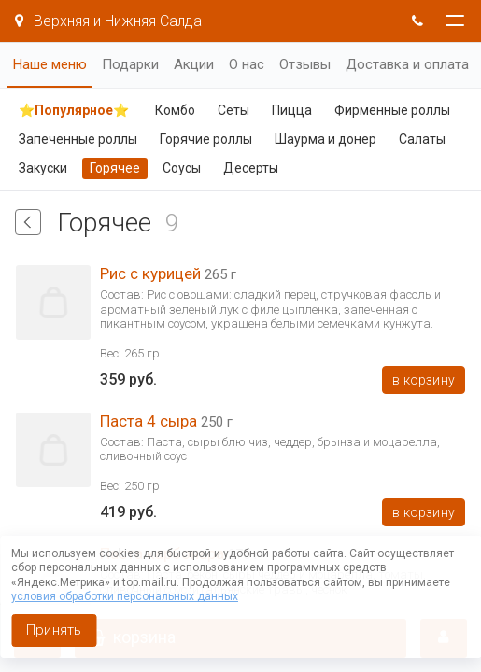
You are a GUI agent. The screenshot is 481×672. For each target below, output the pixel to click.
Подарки (130, 64)
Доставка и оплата (407, 64)
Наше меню (50, 64)
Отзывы (305, 64)
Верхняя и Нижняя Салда (108, 21)
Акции (194, 64)
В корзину (423, 379)
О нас (246, 64)
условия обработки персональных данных (124, 596)
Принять (53, 630)
